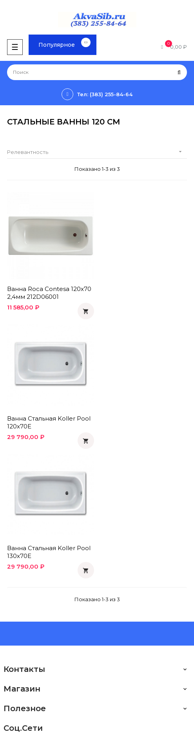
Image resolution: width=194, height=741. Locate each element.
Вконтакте (17, 631)
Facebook (17, 645)
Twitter (12, 658)
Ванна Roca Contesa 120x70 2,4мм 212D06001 (49, 292)
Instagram (16, 671)
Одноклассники (24, 618)
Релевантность (97, 152)
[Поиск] (97, 72)
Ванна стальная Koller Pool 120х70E (142, 292)
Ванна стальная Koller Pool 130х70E (49, 421)
